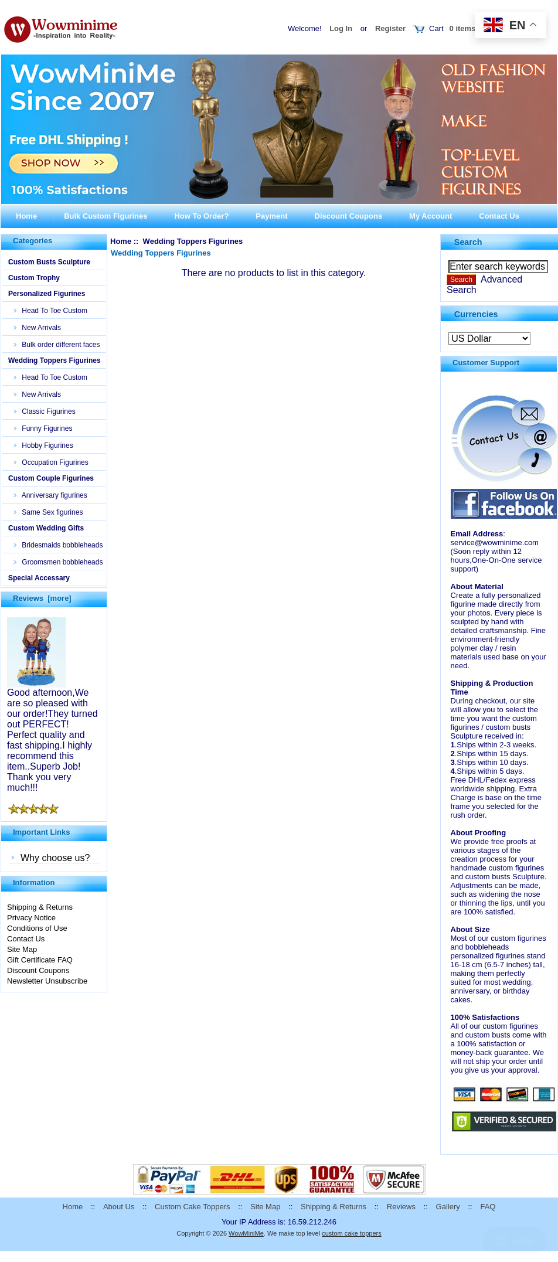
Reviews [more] (42, 598)
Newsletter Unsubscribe (47, 981)
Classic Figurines (45, 411)
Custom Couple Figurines (51, 478)
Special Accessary (39, 578)
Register (390, 28)
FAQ (487, 1206)
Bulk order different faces (57, 345)
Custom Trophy (34, 278)
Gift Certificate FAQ (40, 959)
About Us (118, 1206)
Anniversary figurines (50, 495)
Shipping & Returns (40, 907)
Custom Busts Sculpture (49, 262)
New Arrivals (37, 328)
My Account (430, 216)
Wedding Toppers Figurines (54, 360)
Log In (340, 28)
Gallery (448, 1206)
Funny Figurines (43, 428)
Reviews (401, 1206)
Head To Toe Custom (50, 311)
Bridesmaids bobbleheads (58, 545)
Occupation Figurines (51, 462)
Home (26, 216)
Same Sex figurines (48, 512)
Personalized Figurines (46, 294)
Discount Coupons (349, 216)
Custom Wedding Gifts (46, 528)
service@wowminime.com (495, 542)
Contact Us (499, 216)
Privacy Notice (31, 917)
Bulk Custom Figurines (105, 216)
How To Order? (201, 216)
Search (468, 242)
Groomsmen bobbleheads (58, 562)
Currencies (476, 313)
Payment (271, 216)
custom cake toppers (352, 1233)
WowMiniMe (246, 1233)
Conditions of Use (37, 928)
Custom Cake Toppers (192, 1206)
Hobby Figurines (43, 445)
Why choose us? (55, 858)
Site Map (22, 949)
